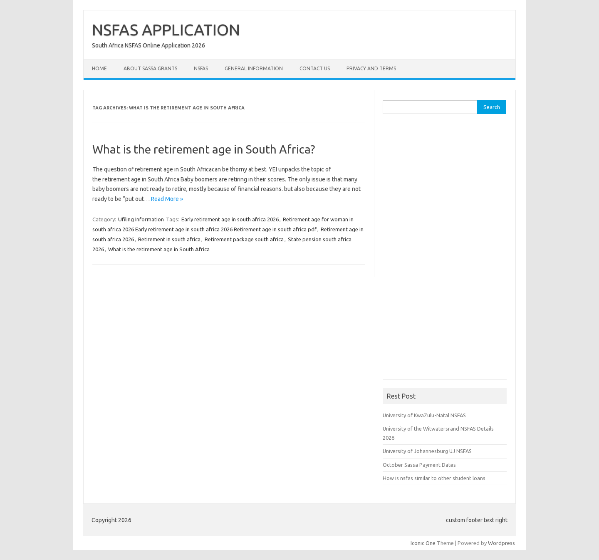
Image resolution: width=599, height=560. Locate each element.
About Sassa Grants (150, 68)
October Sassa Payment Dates (419, 465)
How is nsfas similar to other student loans (434, 478)
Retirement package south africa (244, 239)
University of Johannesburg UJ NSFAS (427, 451)
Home (99, 68)
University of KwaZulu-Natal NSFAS (424, 415)
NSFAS (201, 68)
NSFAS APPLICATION (166, 29)
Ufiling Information (141, 219)
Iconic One (423, 543)
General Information (254, 68)
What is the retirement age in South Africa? (203, 149)
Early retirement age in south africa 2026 (230, 219)
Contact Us (315, 68)
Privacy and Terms (371, 68)
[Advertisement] (445, 249)
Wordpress (501, 543)
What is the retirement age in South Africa (159, 249)
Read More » (167, 199)
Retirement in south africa (169, 239)
